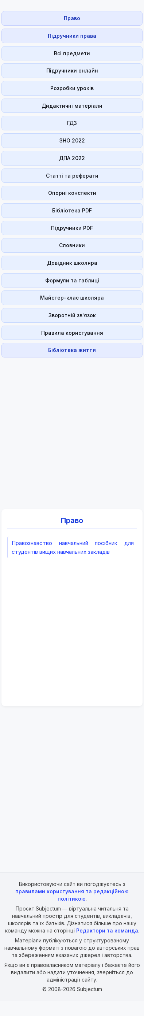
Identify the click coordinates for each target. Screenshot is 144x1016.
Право (72, 18)
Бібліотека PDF (72, 210)
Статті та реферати (72, 176)
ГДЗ (72, 123)
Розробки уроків (72, 88)
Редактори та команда (107, 930)
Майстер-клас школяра (72, 297)
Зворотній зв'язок (72, 315)
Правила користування (72, 333)
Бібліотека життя (72, 350)
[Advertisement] (69, 429)
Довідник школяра (72, 263)
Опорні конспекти (72, 193)
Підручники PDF (72, 228)
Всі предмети (72, 53)
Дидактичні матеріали (72, 106)
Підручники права (72, 36)
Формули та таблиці (72, 280)
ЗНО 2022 (72, 140)
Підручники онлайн (72, 70)
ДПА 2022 (72, 158)
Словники (72, 245)
